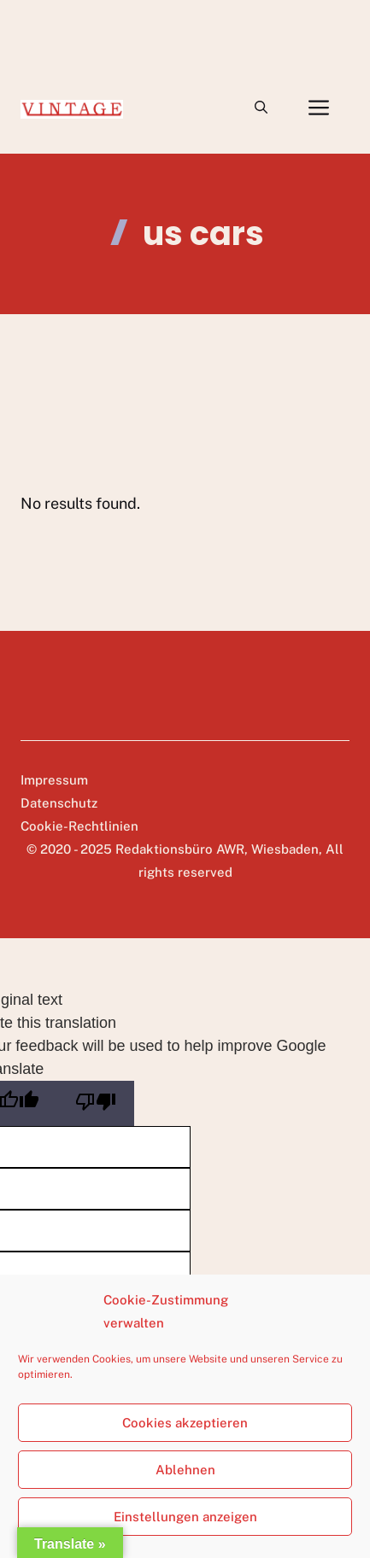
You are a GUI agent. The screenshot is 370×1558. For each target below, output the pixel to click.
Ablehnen (185, 1469)
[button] (261, 107)
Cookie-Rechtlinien (79, 826)
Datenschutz (59, 803)
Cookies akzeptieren (185, 1422)
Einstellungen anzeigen (185, 1516)
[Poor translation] (95, 1103)
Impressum (54, 780)
